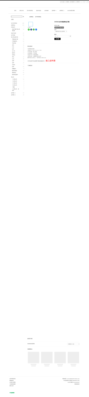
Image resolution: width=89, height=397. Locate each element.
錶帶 (13, 66)
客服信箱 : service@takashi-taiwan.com (70, 378)
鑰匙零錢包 (14, 70)
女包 (13, 58)
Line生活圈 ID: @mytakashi (73, 382)
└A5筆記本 (14, 79)
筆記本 (12, 77)
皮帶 (13, 62)
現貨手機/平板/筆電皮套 (16, 30)
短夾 (13, 49)
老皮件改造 (38, 10)
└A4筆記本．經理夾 (15, 89)
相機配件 (14, 68)
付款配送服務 (13, 384)
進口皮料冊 (51, 60)
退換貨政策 (76, 384)
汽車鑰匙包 (14, 41)
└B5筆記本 (14, 85)
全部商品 (31, 16)
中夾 (13, 47)
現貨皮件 (13, 27)
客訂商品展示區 (14, 37)
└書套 (13, 87)
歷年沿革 (12, 385)
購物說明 (12, 380)
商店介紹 (22, 10)
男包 (13, 56)
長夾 (13, 45)
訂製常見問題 (13, 382)
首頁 (15, 10)
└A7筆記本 (14, 83)
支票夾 (13, 64)
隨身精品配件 (15, 74)
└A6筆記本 (14, 81)
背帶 (13, 60)
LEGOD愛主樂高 (71, 10)
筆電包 (13, 54)
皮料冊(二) (62, 10)
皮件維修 (46, 10)
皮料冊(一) (54, 10)
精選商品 (13, 25)
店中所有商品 (30, 10)
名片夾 (13, 50)
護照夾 (13, 52)
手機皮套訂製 (15, 39)
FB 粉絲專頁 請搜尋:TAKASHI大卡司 (71, 380)
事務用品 (14, 72)
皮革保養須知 (13, 378)
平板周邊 (14, 43)
